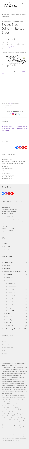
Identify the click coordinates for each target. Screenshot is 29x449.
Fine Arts (8, 314)
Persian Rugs (9, 320)
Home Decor (7, 265)
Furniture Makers (8, 347)
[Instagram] (13, 114)
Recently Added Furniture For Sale (13, 271)
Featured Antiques (8, 344)
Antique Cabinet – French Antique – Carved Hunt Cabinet (8, 128)
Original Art (7, 268)
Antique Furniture (10, 280)
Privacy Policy (7, 247)
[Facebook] (10, 114)
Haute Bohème (19, 21)
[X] (16, 114)
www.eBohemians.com (8, 107)
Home (5, 14)
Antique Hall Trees (9, 262)
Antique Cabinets (12, 290)
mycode (6, 121)
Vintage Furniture (10, 323)
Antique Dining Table (13, 302)
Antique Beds (11, 283)
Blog (8, 14)
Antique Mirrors (12, 308)
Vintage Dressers (12, 326)
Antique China (9, 277)
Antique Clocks (12, 296)
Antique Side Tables (13, 311)
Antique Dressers (12, 305)
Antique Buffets (12, 286)
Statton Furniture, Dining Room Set (22, 127)
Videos (12, 14)
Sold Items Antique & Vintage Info (13, 329)
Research (6, 350)
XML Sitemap (7, 244)
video (10, 103)
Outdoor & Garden (10, 317)
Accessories (9, 274)
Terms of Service (8, 250)
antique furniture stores (13, 47)
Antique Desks (11, 299)
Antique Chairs (11, 292)
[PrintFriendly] (19, 114)
